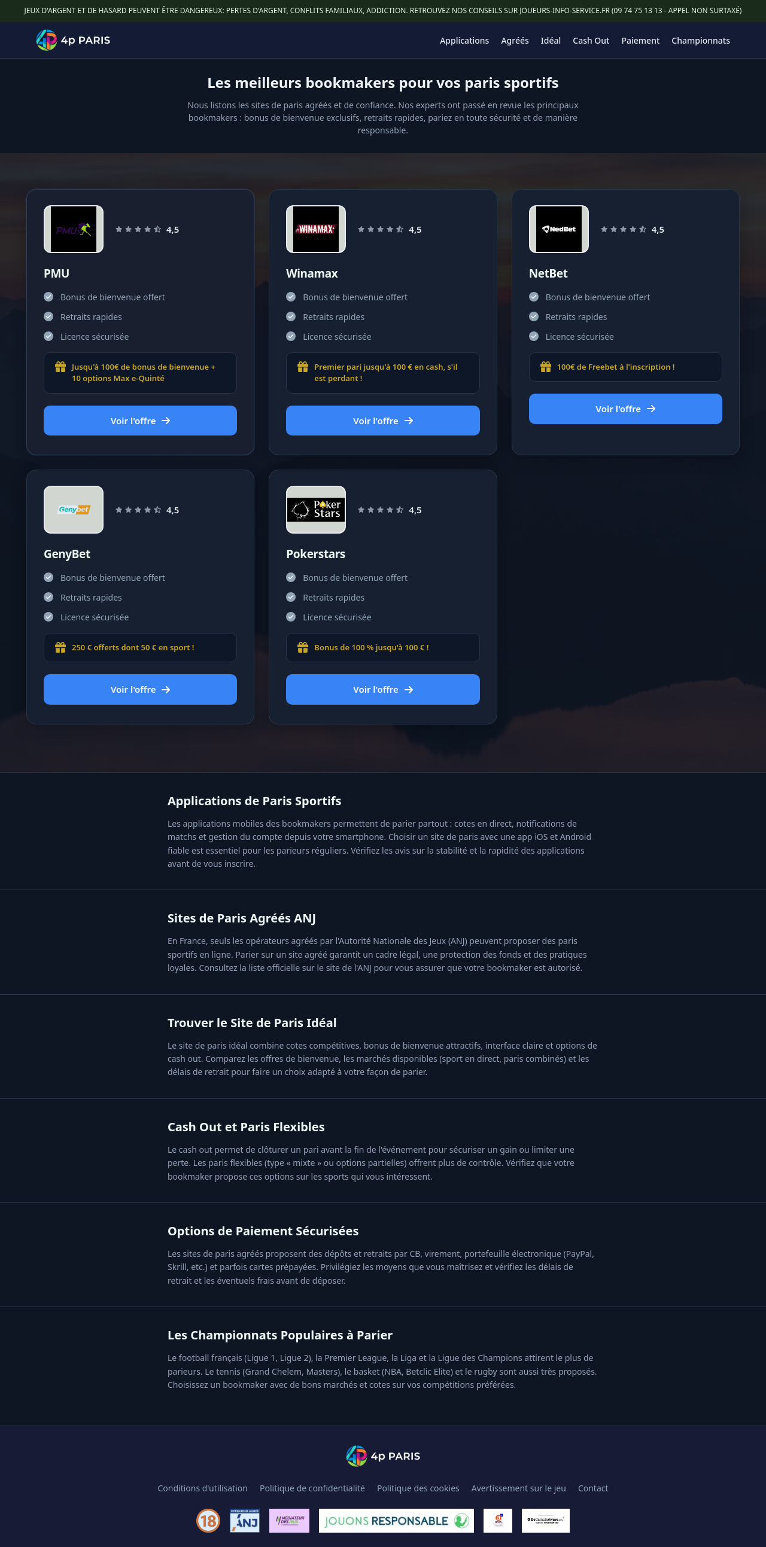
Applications (464, 40)
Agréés (514, 40)
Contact (593, 1488)
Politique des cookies (418, 1488)
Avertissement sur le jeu (519, 1488)
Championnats (700, 40)
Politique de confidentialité (312, 1488)
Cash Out (591, 40)
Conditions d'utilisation (202, 1488)
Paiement (641, 40)
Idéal (551, 40)
